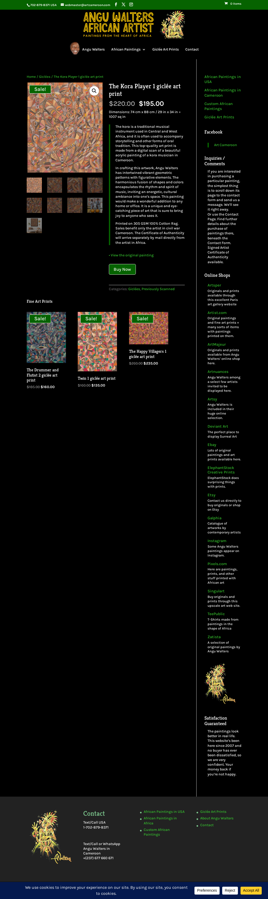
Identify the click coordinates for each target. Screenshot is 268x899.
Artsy (212, 399)
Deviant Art (218, 426)
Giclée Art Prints (165, 49)
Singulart (216, 591)
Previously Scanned (158, 289)
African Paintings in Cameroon (222, 93)
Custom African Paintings (218, 106)
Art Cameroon (225, 145)
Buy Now (122, 269)
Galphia (214, 518)
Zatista (214, 637)
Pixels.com (217, 564)
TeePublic (216, 614)
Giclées (45, 77)
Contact (192, 49)
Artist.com (217, 313)
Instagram (217, 541)
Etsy (211, 495)
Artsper (214, 285)
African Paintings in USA (164, 811)
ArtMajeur (217, 344)
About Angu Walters (216, 818)
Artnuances (218, 371)
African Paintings (126, 49)
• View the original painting (131, 255)
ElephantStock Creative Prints (221, 470)
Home (31, 77)
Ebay (212, 445)
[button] (94, 91)
